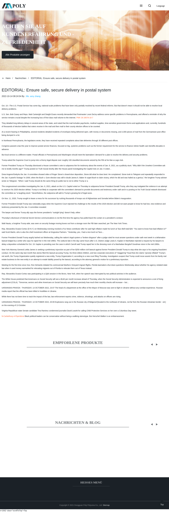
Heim (8, 78)
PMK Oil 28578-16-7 (84, 118)
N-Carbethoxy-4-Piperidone (13, 316)
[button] (141, 6)
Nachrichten (20, 78)
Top (162, 504)
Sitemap (106, 505)
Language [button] (160, 6)
